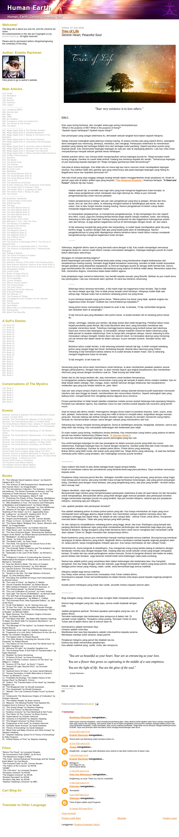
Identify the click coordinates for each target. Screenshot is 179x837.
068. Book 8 (7, 359)
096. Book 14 (8, 345)
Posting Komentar (69, 813)
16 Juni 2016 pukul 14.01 (79, 743)
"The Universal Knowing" (128, 180)
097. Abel (6, 114)
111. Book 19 (8, 334)
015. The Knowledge (11, 278)
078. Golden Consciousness (15, 155)
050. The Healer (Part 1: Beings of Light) (20, 191)
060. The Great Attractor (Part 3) (17, 173)
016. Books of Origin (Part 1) (15, 276)
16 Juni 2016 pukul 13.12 (79, 732)
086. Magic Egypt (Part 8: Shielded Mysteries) (23, 132)
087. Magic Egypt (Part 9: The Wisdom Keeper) (23, 130)
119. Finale (7, 93)
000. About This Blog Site (13, 312)
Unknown (74, 786)
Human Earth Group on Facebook (17, 460)
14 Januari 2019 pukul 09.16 (80, 809)
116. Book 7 (7, 388)
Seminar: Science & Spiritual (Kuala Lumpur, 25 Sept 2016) (29, 455)
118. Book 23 (8, 325)
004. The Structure (10, 303)
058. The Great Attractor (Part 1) (17, 178)
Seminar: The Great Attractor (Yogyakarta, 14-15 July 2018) (29, 440)
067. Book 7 (7, 361)
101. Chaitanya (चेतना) (12, 109)
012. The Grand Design (13, 285)
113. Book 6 (7, 390)
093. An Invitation (10, 119)
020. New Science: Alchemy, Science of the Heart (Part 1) (28, 267)
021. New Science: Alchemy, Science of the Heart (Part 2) (28, 264)
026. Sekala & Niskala (12, 253)
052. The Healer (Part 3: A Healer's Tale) (20, 187)
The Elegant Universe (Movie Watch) (19, 465)
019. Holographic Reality (13, 269)
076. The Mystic (9, 160)
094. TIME (7, 116)
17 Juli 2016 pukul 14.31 (79, 771)
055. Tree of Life (9, 180)
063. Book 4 (7, 368)
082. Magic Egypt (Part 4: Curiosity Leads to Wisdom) (26, 146)
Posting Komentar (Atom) (87, 824)
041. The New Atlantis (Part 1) (16, 214)
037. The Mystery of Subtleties (16, 223)
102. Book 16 (8, 341)
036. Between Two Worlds (14, 226)
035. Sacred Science (11, 228)
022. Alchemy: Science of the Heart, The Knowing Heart (27, 262)
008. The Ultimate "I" (11, 294)
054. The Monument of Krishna (16, 182)
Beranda (121, 818)
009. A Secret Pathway (12, 292)
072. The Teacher (10, 164)
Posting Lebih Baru (71, 818)
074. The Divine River (12, 162)
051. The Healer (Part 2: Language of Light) (22, 189)
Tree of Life (70, 31)
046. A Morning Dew (11, 203)
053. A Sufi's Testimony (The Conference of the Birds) (26, 185)
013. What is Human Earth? (14, 282)
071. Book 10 (8, 355)
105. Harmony (8, 102)
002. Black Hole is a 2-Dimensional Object (21, 307)
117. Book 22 (8, 327)
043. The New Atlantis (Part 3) (16, 210)
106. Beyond (8, 100)
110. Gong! (7, 98)
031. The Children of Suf (13, 237)
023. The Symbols (10, 260)
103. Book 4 (7, 395)
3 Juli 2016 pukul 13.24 (78, 755)
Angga (72, 747)
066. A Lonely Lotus (11, 169)
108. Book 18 (8, 336)
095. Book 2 (7, 399)
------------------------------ (12, 107)
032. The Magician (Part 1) (14, 235)
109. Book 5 (7, 392)
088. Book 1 (7, 402)
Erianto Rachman (78, 735)
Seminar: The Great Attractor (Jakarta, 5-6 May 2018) (26, 442)
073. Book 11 (8, 352)
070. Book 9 (7, 357)
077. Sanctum (8, 157)
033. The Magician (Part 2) (14, 232)
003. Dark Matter (9, 305)
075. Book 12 (8, 350)
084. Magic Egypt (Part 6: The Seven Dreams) (23, 139)
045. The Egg (8, 205)
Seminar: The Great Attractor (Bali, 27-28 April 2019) (26, 421)
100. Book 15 (8, 343)
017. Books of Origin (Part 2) (15, 273)
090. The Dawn (9, 126)
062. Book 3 (7, 370)
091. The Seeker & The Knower (16, 123)
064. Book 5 (7, 366)
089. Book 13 (8, 348)
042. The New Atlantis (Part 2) (16, 212)
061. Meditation (9, 171)
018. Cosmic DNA (10, 271)
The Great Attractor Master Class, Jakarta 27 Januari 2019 (28, 424)
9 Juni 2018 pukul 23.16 (79, 795)
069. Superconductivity (12, 166)
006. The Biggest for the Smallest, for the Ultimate (25, 298)
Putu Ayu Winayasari (80, 774)
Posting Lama (170, 818)
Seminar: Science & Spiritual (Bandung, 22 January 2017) (28, 453)
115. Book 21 (8, 330)
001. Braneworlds (10, 310)
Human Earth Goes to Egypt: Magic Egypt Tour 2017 (26, 451)
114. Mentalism (9, 95)
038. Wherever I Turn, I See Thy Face (19, 221)
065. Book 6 (7, 364)
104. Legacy (7, 105)
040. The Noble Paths (12, 217)
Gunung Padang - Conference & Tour (19, 458)
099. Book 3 (7, 397)
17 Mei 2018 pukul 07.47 (79, 783)
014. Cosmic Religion (12, 280)
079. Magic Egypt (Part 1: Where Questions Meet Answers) (29, 153)
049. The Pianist (9, 194)
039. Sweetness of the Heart (15, 219)
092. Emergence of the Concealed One (20, 121)
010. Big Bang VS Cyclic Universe (17, 289)
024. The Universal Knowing (15, 257)
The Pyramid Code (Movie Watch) (17, 462)
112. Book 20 (8, 332)
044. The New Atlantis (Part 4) (16, 207)
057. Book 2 (7, 373)
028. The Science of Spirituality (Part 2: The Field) (25, 246)
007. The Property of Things (15, 296)
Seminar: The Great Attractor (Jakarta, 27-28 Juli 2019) (27, 419)
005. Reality (7, 301)
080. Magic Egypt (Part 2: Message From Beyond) (25, 151)
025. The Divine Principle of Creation (19, 255)
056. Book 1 (7, 375)
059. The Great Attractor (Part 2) (17, 176)
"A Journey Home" (119, 435)
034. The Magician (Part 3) (14, 230)
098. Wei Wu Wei (10, 112)
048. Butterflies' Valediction (14, 198)
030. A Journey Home (12, 239)
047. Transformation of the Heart (17, 201)
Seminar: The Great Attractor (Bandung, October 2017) (27, 449)
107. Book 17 (8, 339)
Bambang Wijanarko (80, 717)
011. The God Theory (12, 287)
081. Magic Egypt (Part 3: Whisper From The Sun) (25, 148)
